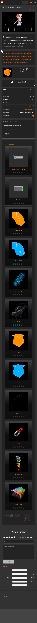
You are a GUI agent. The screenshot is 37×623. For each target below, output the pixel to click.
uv (7, 62)
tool (30, 59)
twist (4, 62)
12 (25, 519)
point (14, 59)
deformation (28, 53)
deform (21, 53)
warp (25, 62)
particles (6, 59)
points (18, 59)
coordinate (15, 53)
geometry (12, 56)
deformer (6, 56)
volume (13, 62)
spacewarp (24, 59)
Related (5, 143)
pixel (10, 59)
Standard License (29, 109)
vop (18, 62)
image (18, 56)
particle (29, 56)
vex (9, 62)
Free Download (18, 82)
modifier (23, 56)
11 (28, 515)
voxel (21, 62)
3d (4, 53)
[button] (6, 2)
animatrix (8, 53)
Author (11, 143)
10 (25, 515)
